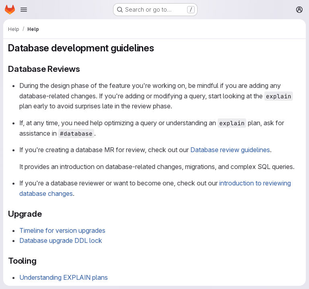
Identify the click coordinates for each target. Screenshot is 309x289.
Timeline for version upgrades (62, 230)
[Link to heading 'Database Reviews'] (84, 69)
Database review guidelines (230, 150)
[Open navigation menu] (23, 9)
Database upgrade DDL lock (60, 240)
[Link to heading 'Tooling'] (41, 261)
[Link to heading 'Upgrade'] (46, 214)
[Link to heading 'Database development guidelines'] (159, 48)
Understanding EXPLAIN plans (63, 277)
